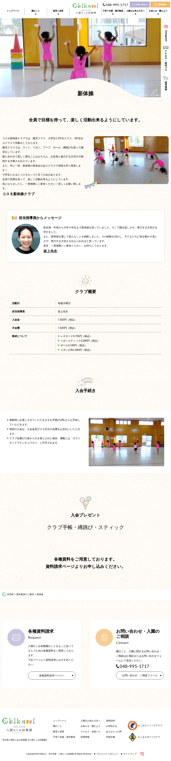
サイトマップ (130, 754)
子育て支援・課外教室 (113, 11)
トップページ (13, 11)
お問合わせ (111, 726)
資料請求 (162, 4)
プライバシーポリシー (107, 754)
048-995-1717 (116, 4)
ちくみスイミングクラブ (145, 725)
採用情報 (85, 737)
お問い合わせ (141, 4)
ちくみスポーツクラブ (144, 737)
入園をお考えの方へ (135, 11)
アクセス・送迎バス (91, 732)
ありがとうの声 (114, 732)
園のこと (36, 11)
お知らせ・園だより (158, 11)
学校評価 (110, 737)
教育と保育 (58, 11)
